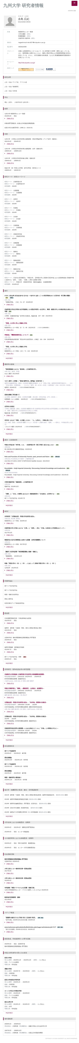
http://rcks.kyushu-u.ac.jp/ (26, 63)
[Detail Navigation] (74, 3)
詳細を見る (9, 118)
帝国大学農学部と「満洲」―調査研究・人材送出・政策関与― (24, 688)
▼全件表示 (9, 358)
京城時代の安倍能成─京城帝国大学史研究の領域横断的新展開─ (25, 674)
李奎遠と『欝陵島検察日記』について (17, 335)
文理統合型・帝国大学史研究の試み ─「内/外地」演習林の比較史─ (26, 702)
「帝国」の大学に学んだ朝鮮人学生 (16, 323)
